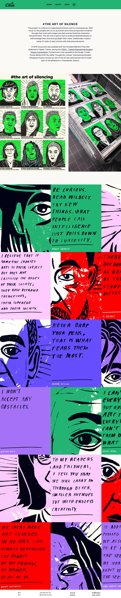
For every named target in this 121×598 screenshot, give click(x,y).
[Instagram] (74, 4)
